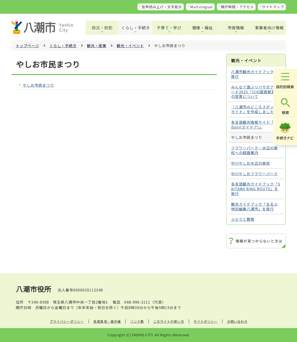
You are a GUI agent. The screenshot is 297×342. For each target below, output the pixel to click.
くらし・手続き (135, 27)
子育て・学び (169, 27)
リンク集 (137, 321)
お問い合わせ (237, 321)
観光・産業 (96, 45)
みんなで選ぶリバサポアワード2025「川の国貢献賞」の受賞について (255, 91)
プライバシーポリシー (67, 321)
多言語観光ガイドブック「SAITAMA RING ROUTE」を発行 (255, 188)
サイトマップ (273, 6)
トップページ (27, 45)
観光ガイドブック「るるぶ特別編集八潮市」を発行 (254, 206)
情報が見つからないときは (259, 241)
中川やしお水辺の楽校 (250, 163)
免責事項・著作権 (107, 321)
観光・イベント (130, 45)
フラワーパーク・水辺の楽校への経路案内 (254, 150)
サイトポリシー (206, 321)
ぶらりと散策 (242, 219)
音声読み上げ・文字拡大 (162, 6)
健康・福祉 (202, 27)
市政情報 (236, 27)
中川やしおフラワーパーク (254, 173)
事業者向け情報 (269, 27)
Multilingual (201, 6)
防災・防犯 (102, 27)
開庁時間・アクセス (237, 6)
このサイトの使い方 (168, 321)
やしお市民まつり (38, 85)
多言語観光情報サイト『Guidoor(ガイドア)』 (256, 124)
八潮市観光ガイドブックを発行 (254, 74)
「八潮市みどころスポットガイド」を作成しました (254, 109)
